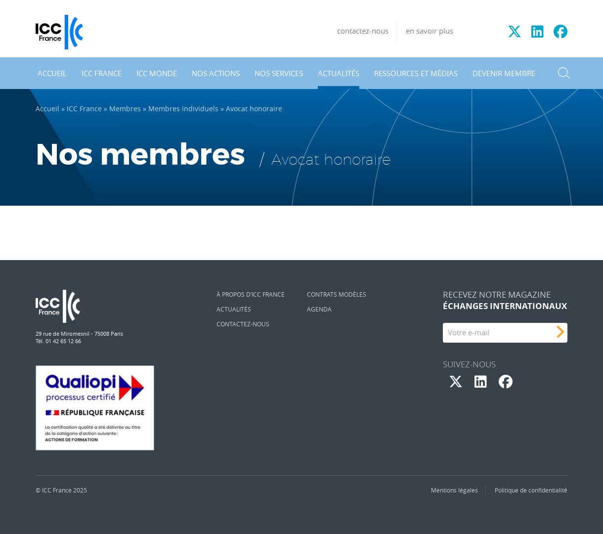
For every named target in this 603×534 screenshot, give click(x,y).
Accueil (52, 73)
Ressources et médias (416, 73)
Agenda (319, 309)
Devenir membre (504, 73)
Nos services (279, 73)
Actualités (338, 73)
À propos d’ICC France (250, 294)
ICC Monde (156, 73)
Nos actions (216, 73)
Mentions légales (454, 490)
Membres (125, 108)
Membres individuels (183, 108)
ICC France (102, 73)
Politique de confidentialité (531, 490)
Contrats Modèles (336, 294)
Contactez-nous (242, 324)
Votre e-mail (468, 332)
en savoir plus (429, 31)
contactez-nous (362, 31)
